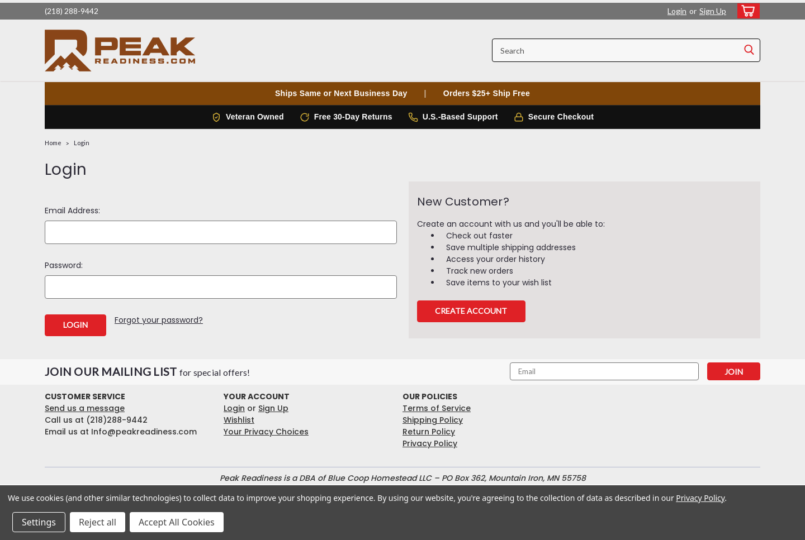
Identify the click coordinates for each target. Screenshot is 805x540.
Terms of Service (436, 408)
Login (676, 11)
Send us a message (85, 408)
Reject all (97, 522)
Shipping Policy (432, 420)
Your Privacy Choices (266, 431)
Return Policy (428, 431)
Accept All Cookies (177, 522)
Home (53, 142)
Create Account (471, 311)
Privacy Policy (429, 443)
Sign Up (712, 11)
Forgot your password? (159, 320)
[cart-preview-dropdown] (746, 10)
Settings (39, 522)
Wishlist (239, 420)
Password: (64, 265)
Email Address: (72, 210)
